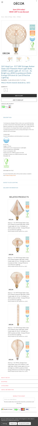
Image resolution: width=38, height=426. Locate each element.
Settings (4, 423)
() (36, 0)
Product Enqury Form (10, 175)
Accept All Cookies (24, 423)
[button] (19, 117)
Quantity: (4, 86)
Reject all (13, 423)
